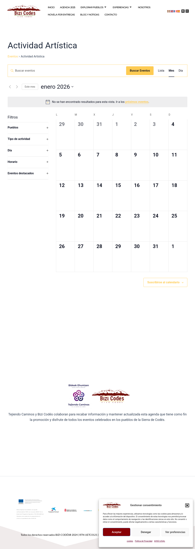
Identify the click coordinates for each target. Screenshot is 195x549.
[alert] (97, 102)
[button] (187, 505)
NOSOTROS (144, 7)
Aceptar (116, 532)
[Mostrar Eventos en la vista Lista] (161, 71)
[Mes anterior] (10, 87)
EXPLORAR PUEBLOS (93, 7)
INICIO (51, 7)
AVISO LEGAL (159, 541)
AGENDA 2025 (67, 7)
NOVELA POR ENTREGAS (61, 14)
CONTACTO (110, 14)
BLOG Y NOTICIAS (89, 14)
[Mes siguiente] (17, 87)
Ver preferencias (175, 532)
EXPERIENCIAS (122, 7)
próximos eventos (136, 102)
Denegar (146, 532)
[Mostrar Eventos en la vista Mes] (171, 71)
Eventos (13, 56)
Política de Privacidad (143, 541)
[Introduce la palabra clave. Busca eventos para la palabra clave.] (67, 71)
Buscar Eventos (140, 70)
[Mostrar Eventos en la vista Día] (181, 71)
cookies (130, 541)
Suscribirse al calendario (163, 282)
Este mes (30, 86)
